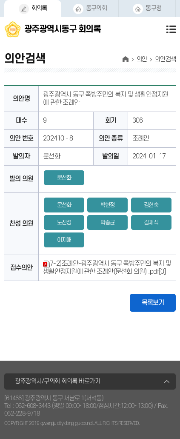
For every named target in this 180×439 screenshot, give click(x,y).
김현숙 (151, 205)
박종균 (107, 222)
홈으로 (126, 59)
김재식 (151, 222)
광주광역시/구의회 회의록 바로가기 (57, 381)
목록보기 (153, 303)
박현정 (107, 205)
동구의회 (96, 8)
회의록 (39, 8)
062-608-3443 (33, 406)
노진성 (64, 222)
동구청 (153, 8)
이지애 (64, 240)
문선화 (64, 178)
